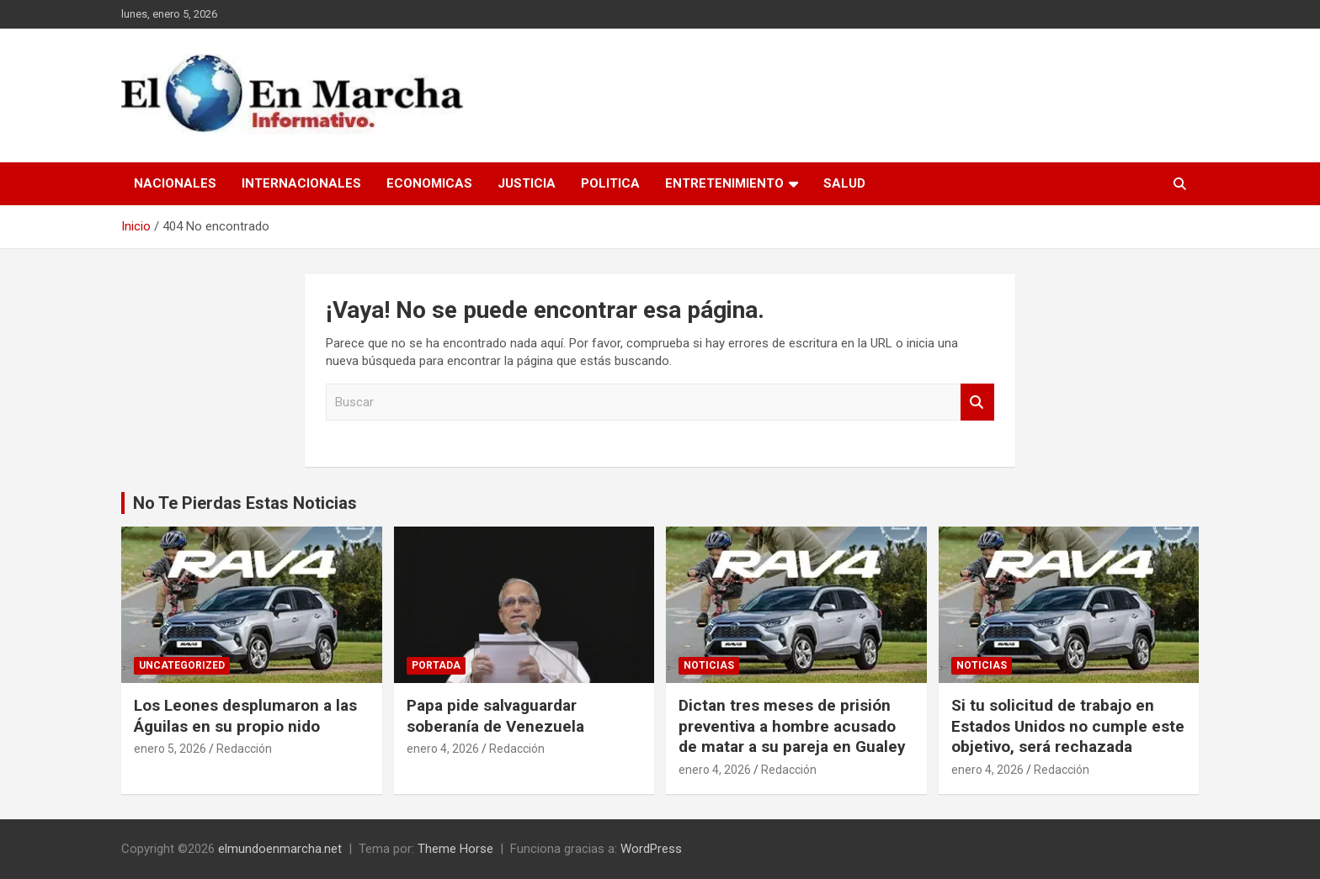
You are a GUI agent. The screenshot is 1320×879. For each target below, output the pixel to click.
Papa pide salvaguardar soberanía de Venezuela (495, 716)
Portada (436, 665)
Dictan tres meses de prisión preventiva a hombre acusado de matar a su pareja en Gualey (792, 726)
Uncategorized (182, 665)
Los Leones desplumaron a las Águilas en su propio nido (245, 716)
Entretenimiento (724, 183)
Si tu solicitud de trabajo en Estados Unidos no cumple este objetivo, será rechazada (1067, 726)
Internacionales (301, 183)
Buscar (977, 402)
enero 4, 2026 (443, 748)
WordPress (651, 848)
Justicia (527, 183)
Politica (610, 183)
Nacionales (175, 183)
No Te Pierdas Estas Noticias (245, 503)
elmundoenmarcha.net (280, 848)
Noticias (709, 665)
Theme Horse (455, 848)
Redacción (244, 748)
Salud (844, 183)
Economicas (429, 183)
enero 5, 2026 (170, 748)
